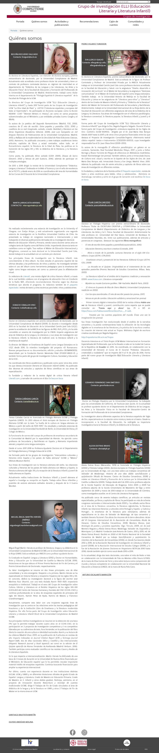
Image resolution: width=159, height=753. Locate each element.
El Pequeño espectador (131, 171)
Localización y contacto (61, 749)
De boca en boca (56, 378)
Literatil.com (14, 378)
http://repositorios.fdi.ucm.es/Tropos (97, 337)
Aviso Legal (92, 749)
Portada (20, 21)
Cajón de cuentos (113, 23)
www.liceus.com (95, 279)
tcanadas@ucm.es (31, 401)
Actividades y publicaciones (62, 23)
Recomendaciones (89, 21)
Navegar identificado (104, 2)
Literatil (26, 276)
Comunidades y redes (136, 23)
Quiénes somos (39, 21)
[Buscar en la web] (148, 2)
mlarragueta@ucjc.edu (32, 205)
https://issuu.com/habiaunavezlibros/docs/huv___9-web (106, 311)
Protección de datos (122, 749)
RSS (146, 749)
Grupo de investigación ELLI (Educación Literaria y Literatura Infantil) (114, 8)
